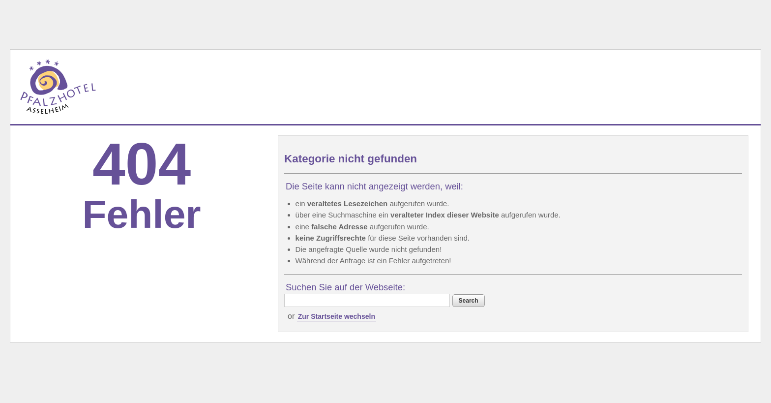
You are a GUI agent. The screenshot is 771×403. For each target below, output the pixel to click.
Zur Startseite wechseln (336, 316)
